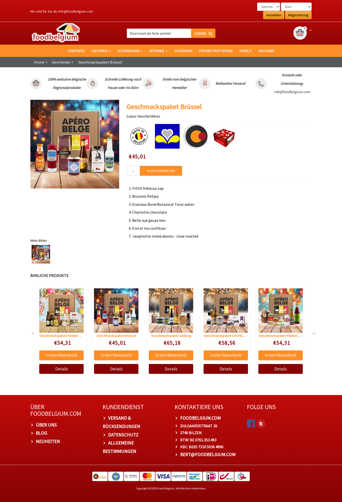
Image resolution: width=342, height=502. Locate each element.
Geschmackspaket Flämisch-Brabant (285, 335)
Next (311, 333)
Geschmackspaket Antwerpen (61, 335)
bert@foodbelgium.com (207, 454)
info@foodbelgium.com (75, 11)
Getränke (158, 51)
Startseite (76, 51)
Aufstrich (101, 51)
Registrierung (298, 15)
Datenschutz (123, 435)
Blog (41, 433)
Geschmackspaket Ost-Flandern (227, 335)
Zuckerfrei (183, 51)
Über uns (46, 425)
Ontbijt (245, 51)
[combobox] (171, 33)
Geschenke (61, 62)
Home (39, 62)
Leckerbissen (130, 51)
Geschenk (266, 51)
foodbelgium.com (200, 418)
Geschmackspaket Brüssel (116, 335)
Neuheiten (48, 441)
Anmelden (273, 15)
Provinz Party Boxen (215, 51)
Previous (31, 333)
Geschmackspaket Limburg (171, 335)
